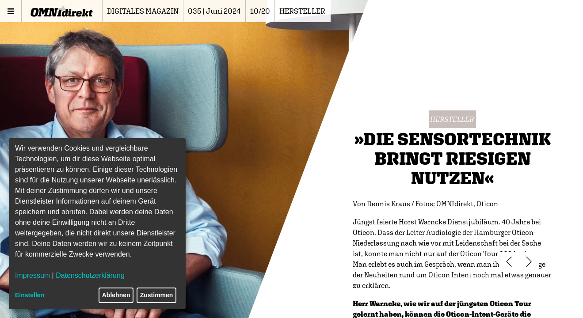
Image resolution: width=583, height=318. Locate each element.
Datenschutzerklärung (90, 275)
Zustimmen (156, 295)
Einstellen (29, 295)
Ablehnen (116, 295)
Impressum (32, 275)
